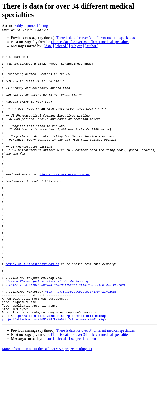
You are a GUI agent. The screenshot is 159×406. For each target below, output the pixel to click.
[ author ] (92, 46)
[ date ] (48, 46)
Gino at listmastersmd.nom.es (65, 198)
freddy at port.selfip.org (30, 26)
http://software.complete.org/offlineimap (80, 339)
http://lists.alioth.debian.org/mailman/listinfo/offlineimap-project (66, 331)
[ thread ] (61, 46)
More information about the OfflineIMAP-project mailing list (47, 402)
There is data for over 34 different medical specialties (95, 38)
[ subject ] (76, 46)
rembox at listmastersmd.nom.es (32, 306)
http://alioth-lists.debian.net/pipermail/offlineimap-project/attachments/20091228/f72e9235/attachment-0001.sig (55, 370)
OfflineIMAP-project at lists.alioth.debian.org (47, 327)
